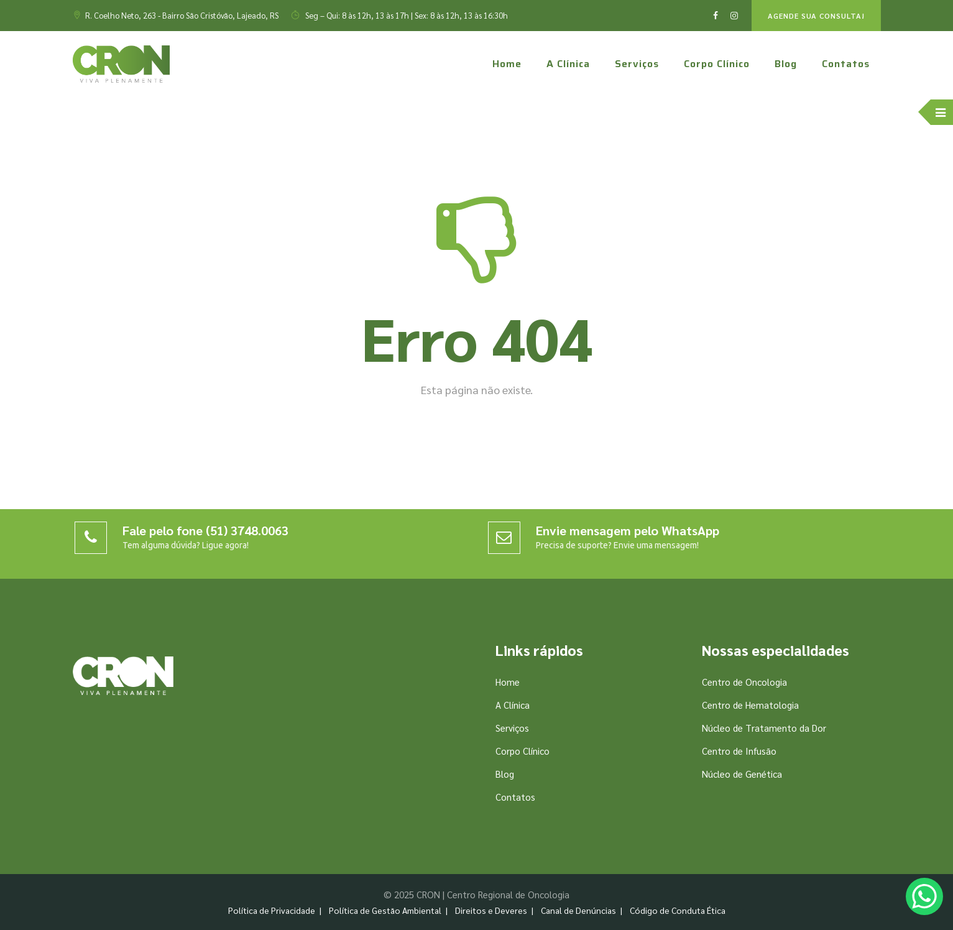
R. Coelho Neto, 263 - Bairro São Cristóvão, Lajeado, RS (182, 15)
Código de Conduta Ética (677, 910)
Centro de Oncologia (744, 682)
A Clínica (568, 63)
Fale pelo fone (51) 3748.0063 (205, 530)
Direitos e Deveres (491, 910)
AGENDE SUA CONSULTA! (816, 16)
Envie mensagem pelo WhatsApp (627, 530)
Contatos (846, 63)
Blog (786, 63)
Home (507, 63)
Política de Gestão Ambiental (385, 910)
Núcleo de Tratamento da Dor (764, 728)
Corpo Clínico (717, 63)
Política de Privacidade (271, 910)
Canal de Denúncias (578, 910)
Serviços (637, 63)
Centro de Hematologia (750, 705)
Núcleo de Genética (742, 774)
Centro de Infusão (739, 751)
